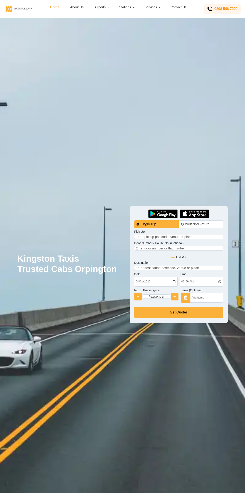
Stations (124, 7)
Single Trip (148, 217)
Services (150, 7)
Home (54, 7)
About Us (76, 7)
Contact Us (178, 7)
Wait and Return (197, 217)
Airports (99, 7)
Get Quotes (179, 319)
